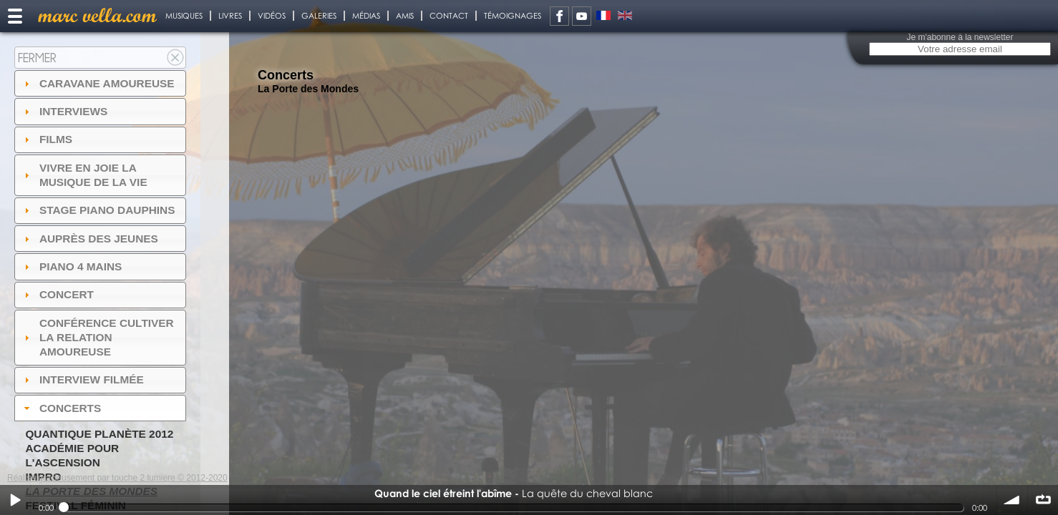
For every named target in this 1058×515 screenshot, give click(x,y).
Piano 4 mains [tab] (71, 266)
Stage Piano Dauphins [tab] (98, 210)
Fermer (37, 57)
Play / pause (15, 500)
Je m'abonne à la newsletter (959, 37)
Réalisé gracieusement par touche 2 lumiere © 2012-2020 (117, 478)
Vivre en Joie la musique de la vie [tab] (84, 175)
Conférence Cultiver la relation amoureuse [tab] (97, 337)
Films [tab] (46, 139)
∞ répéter (1043, 500)
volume (1012, 500)
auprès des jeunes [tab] (89, 238)
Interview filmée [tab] (82, 379)
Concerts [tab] (61, 408)
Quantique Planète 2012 (99, 434)
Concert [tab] (57, 294)
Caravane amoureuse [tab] (98, 83)
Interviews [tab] (64, 111)
